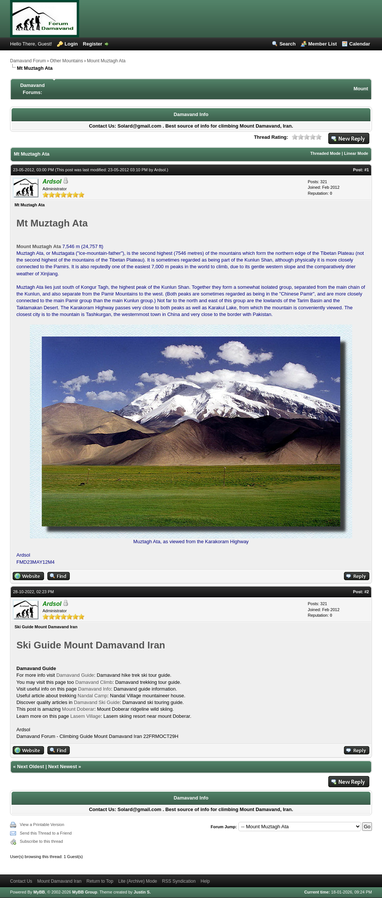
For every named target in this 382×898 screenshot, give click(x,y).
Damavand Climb (94, 682)
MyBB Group (84, 892)
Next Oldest (30, 766)
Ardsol (160, 170)
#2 (366, 591)
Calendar (359, 44)
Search (287, 44)
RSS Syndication (178, 881)
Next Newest (62, 766)
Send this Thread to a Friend (46, 833)
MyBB (39, 892)
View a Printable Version (42, 824)
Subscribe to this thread (41, 841)
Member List (322, 44)
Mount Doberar (78, 709)
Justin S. (142, 892)
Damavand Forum (28, 60)
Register (92, 44)
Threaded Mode (325, 153)
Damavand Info (190, 114)
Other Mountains (66, 60)
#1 (366, 170)
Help (205, 881)
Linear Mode (356, 153)
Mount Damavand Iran (59, 881)
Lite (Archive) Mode (137, 881)
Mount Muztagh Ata (106, 60)
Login (71, 44)
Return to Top (100, 881)
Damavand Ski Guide (97, 702)
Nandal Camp (92, 695)
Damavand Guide (75, 675)
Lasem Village (86, 716)
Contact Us (21, 881)
